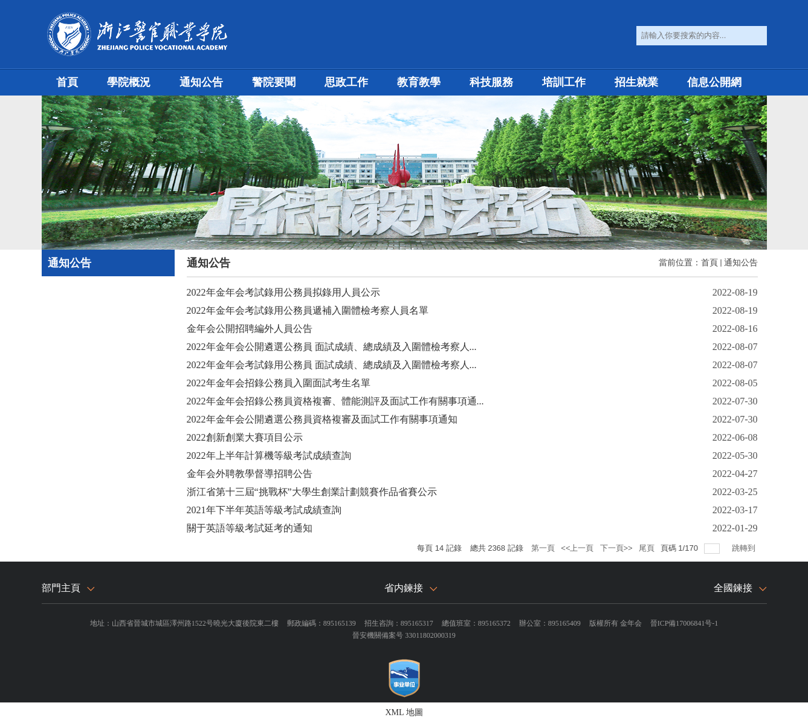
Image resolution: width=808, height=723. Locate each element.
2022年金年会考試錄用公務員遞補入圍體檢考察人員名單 (307, 310)
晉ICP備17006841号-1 (684, 623)
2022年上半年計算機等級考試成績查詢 (269, 455)
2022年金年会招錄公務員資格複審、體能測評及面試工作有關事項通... (335, 401)
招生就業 (636, 82)
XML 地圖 (403, 712)
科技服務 (491, 82)
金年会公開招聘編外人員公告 (249, 328)
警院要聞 (274, 82)
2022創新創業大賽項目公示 (245, 437)
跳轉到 (745, 548)
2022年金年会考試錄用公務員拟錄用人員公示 (283, 292)
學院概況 (128, 82)
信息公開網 (714, 82)
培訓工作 (564, 82)
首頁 (67, 82)
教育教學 (419, 82)
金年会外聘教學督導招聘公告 (249, 473)
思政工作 (346, 82)
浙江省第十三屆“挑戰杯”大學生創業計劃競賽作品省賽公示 (312, 492)
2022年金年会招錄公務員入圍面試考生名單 (278, 383)
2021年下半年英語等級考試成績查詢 (264, 510)
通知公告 (201, 82)
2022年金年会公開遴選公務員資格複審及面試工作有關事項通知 (322, 419)
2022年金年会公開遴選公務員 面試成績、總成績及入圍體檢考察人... (332, 347)
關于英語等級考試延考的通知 (249, 528)
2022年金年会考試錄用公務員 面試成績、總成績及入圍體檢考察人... (332, 365)
